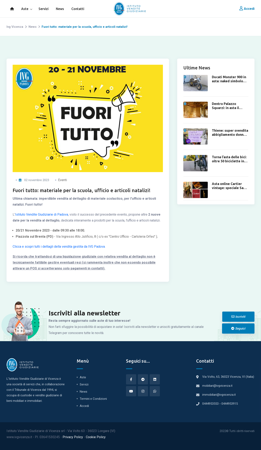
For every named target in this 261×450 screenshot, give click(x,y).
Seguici (238, 328)
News (60, 9)
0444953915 (229, 403)
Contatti (77, 9)
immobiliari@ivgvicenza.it (219, 395)
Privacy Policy (73, 437)
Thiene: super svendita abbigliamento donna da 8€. (230, 134)
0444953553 (210, 403)
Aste (24, 9)
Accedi (246, 9)
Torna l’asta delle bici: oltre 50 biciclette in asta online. (229, 161)
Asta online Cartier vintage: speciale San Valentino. (228, 188)
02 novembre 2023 (34, 186)
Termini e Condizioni (93, 399)
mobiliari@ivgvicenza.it (217, 386)
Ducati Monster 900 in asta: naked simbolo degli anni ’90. (229, 81)
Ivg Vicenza (15, 27)
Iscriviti (238, 317)
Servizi (44, 9)
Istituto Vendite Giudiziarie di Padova (41, 220)
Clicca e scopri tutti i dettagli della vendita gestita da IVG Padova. (59, 252)
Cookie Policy (96, 437)
